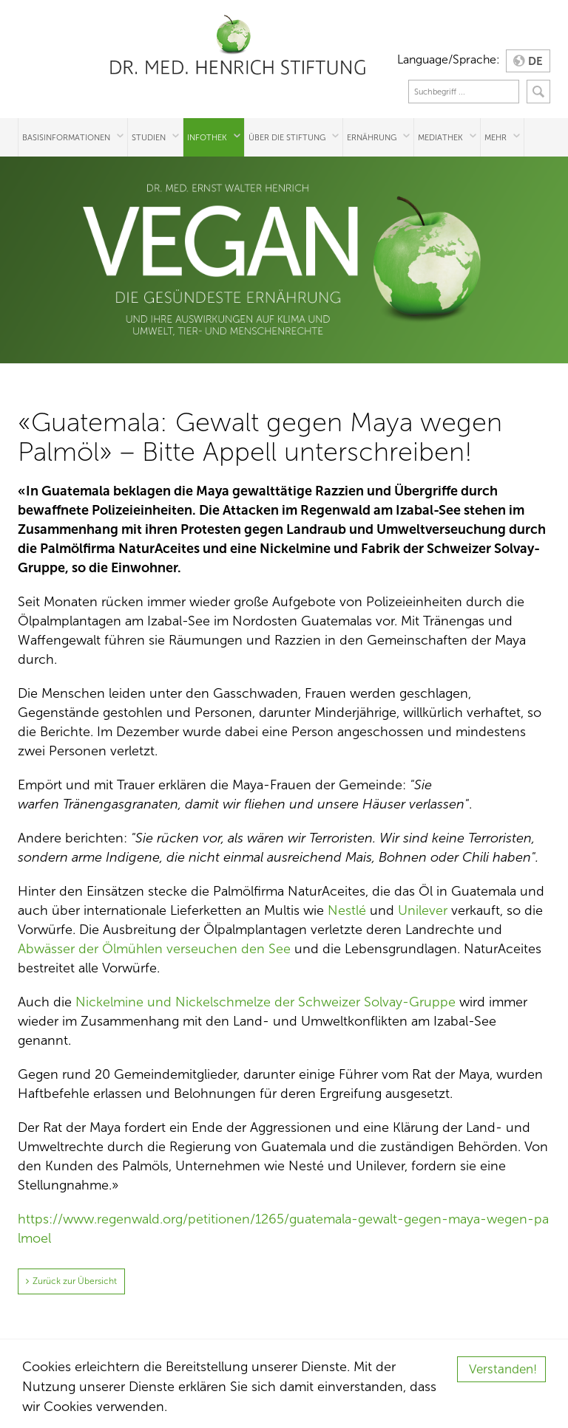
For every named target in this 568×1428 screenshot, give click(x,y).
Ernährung (371, 137)
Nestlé (347, 910)
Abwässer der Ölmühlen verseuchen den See (154, 948)
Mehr (495, 137)
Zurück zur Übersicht (75, 1281)
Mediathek (440, 137)
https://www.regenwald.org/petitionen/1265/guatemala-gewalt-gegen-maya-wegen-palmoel (283, 1229)
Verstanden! (503, 1369)
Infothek (207, 137)
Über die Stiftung (286, 137)
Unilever (422, 910)
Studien (149, 137)
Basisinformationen (66, 137)
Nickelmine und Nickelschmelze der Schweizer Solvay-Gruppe (265, 1002)
